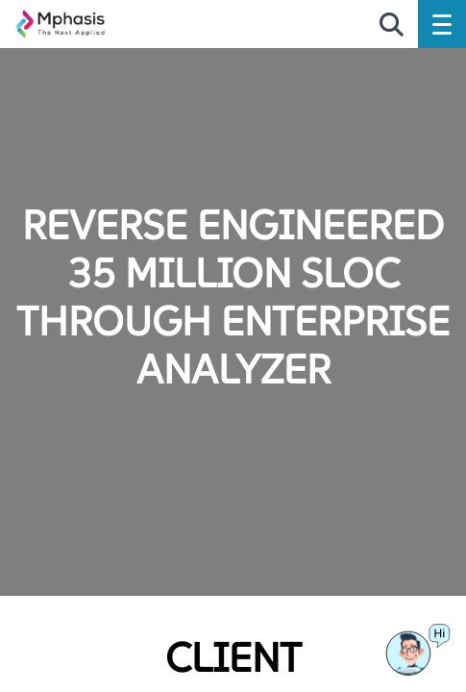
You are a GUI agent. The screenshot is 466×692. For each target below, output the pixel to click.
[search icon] (392, 26)
